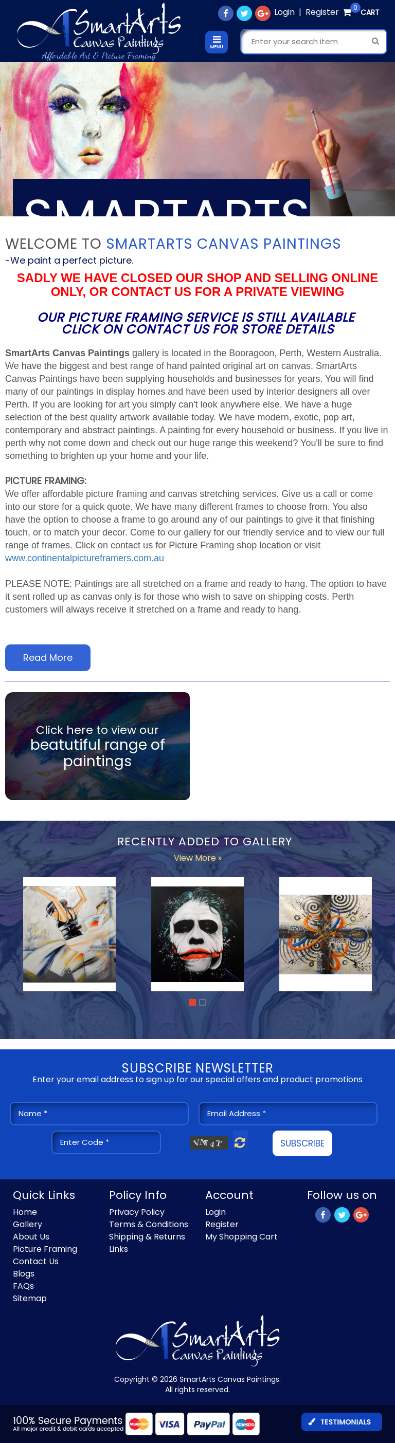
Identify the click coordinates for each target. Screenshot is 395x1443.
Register (322, 12)
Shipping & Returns (147, 1237)
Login (284, 12)
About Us (31, 1237)
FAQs (23, 1286)
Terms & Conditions (148, 1224)
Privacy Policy (137, 1212)
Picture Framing (45, 1249)
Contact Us (36, 1261)
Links (118, 1249)
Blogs (23, 1274)
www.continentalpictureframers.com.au (84, 558)
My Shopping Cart (241, 1237)
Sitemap (30, 1298)
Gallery (27, 1224)
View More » (198, 858)
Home (25, 1212)
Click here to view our (97, 746)
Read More (48, 657)
